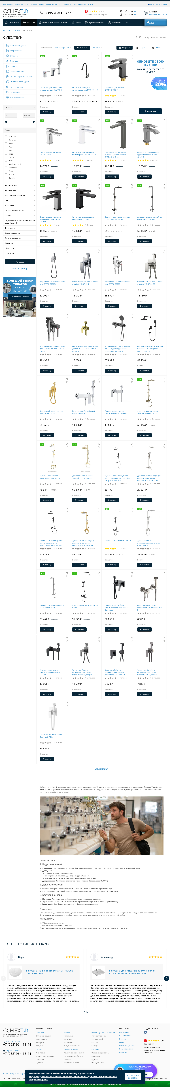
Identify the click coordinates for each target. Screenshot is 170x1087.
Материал (20, 205)
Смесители (12, 22)
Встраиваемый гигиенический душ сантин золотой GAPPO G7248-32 (85, 348)
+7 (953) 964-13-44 (58, 12)
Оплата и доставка (54, 4)
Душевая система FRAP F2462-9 (118, 540)
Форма (20, 215)
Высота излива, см (20, 238)
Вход (152, 4)
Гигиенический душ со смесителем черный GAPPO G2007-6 (51, 672)
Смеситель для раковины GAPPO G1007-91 (115, 88)
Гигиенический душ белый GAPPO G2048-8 (83, 412)
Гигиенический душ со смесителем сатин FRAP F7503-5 (150, 607)
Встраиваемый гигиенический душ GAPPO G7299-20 (150, 282)
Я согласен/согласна (133, 1076)
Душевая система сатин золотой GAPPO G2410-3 (82, 477)
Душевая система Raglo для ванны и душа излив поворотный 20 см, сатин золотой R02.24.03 (83, 542)
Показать (20, 262)
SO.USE (164, 1079)
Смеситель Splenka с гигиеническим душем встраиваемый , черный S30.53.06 (115, 672)
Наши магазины (22, 4)
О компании (8, 4)
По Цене (20, 107)
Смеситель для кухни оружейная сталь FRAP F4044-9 (85, 88)
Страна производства (20, 210)
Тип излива (20, 228)
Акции (41, 4)
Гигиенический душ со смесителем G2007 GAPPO (116, 412)
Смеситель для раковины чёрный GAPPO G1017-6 (83, 218)
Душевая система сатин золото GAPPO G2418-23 (50, 477)
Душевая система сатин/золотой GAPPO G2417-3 (147, 412)
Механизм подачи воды (20, 195)
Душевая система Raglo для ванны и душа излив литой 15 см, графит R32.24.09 (117, 478)
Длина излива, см (20, 233)
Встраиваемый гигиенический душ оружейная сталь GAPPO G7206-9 (52, 348)
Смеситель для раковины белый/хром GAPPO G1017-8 (84, 153)
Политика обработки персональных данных (21, 1074)
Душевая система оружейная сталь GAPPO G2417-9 (149, 218)
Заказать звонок (12, 1041)
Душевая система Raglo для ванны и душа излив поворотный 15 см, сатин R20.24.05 (149, 478)
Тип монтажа (20, 190)
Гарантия (68, 4)
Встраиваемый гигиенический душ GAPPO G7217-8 (52, 282)
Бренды (34, 4)
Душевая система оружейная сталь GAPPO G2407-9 (117, 218)
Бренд (20, 130)
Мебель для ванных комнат (53, 22)
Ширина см (20, 248)
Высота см (20, 253)
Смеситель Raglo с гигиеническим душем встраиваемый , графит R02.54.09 (82, 672)
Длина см (20, 243)
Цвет (20, 200)
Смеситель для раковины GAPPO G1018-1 (50, 153)
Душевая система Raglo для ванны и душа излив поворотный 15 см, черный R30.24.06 (51, 542)
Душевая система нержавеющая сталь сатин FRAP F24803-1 (148, 542)
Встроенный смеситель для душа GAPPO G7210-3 (51, 412)
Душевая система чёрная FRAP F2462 (85, 606)
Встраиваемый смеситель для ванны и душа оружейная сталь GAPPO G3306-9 (117, 348)
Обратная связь (11, 1050)
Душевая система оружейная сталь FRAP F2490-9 (52, 606)
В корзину (47, 112)
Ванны (76, 22)
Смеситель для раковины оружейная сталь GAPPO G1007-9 (148, 154)
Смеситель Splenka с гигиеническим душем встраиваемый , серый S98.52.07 (147, 672)
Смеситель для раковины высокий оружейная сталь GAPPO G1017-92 (116, 154)
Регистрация (161, 4)
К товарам (150, 111)
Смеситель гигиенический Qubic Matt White (51, 735)
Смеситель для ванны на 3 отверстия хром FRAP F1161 (51, 88)
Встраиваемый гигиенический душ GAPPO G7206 (118, 282)
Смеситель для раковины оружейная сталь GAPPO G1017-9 (50, 219)
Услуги (90, 4)
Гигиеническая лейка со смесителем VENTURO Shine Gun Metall (116, 607)
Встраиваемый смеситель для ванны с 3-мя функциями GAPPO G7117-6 (150, 348)
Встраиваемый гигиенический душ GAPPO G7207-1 (85, 282)
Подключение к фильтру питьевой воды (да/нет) (20, 221)
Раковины (114, 22)
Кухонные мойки (94, 22)
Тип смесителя (20, 185)
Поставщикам (80, 4)
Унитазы (29, 22)
